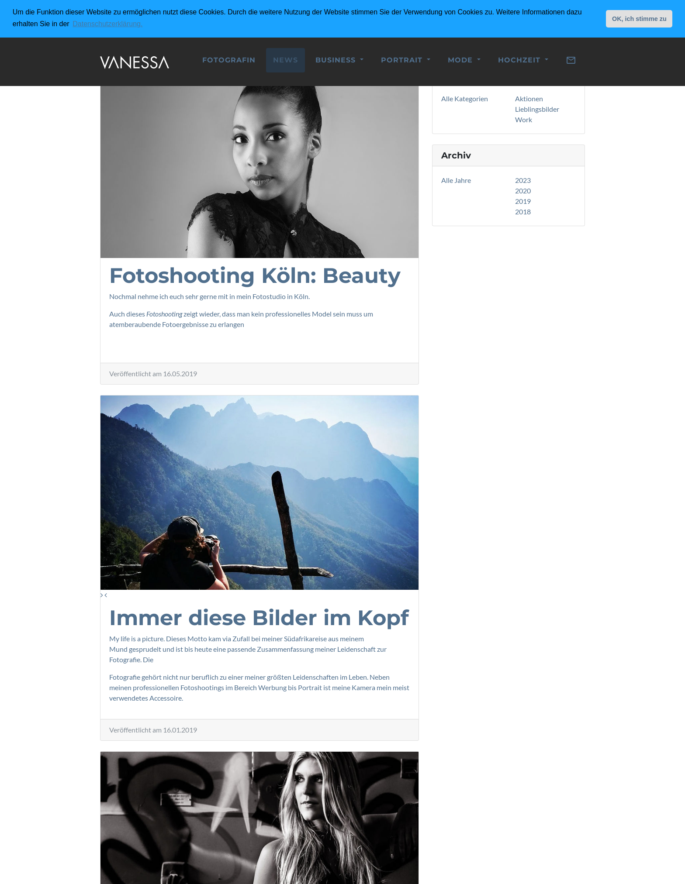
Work (523, 119)
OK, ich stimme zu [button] (639, 18)
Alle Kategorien (464, 98)
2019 (523, 201)
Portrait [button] (403, 59)
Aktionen (529, 98)
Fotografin (229, 59)
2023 (523, 180)
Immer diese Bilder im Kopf (259, 617)
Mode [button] (461, 59)
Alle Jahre (456, 180)
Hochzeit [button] (520, 59)
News (285, 59)
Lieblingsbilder (537, 109)
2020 (523, 190)
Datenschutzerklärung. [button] (107, 24)
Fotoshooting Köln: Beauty (255, 275)
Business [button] (336, 59)
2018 (523, 211)
